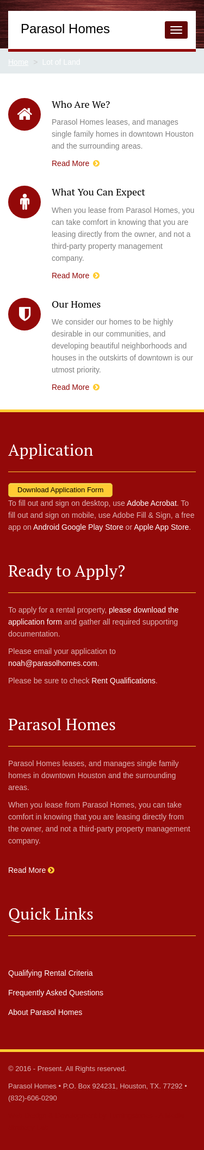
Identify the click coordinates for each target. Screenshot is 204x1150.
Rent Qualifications (123, 680)
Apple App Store (161, 527)
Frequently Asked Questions (55, 992)
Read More (76, 163)
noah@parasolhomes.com (52, 663)
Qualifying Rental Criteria (50, 973)
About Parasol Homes (45, 1012)
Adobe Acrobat (152, 503)
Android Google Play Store (78, 527)
